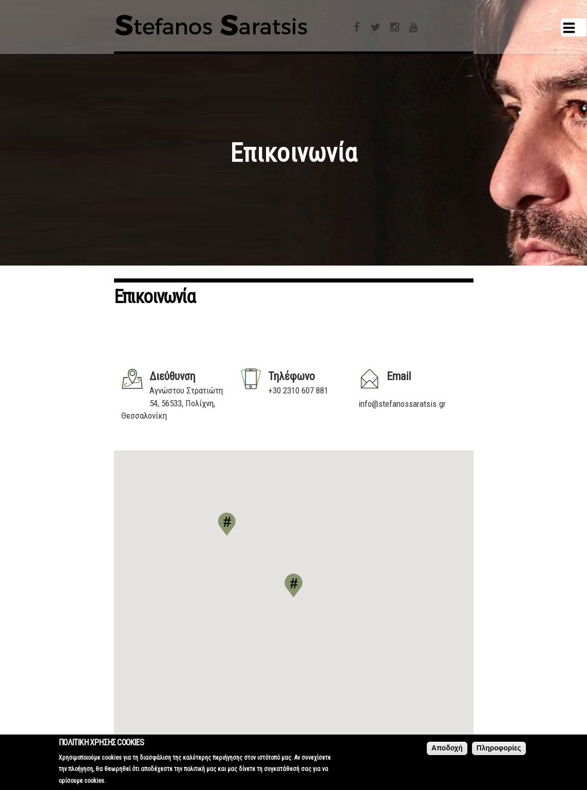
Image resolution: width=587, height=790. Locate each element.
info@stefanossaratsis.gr (402, 404)
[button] (293, 585)
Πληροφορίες (499, 748)
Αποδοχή (447, 748)
